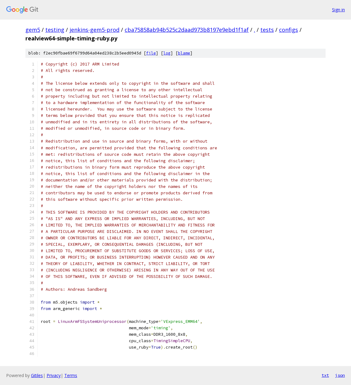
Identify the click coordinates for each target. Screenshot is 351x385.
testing (54, 29)
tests (267, 29)
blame (184, 53)
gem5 (32, 29)
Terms (70, 375)
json (340, 375)
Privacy (54, 375)
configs (288, 29)
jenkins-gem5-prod (94, 29)
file (151, 53)
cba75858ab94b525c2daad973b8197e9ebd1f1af (187, 29)
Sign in (338, 10)
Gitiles (37, 375)
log (167, 53)
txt (325, 375)
